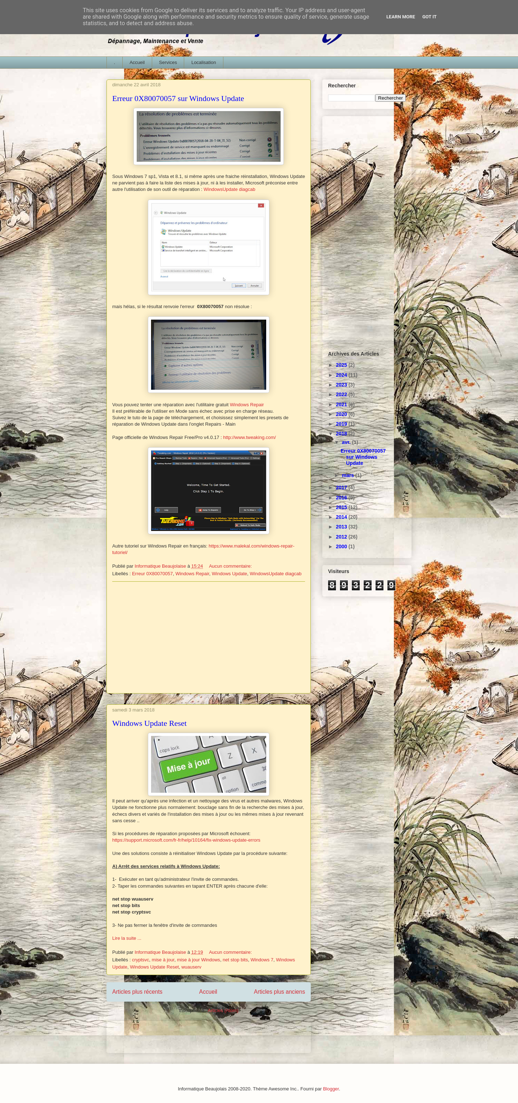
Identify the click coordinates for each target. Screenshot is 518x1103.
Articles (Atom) (223, 1010)
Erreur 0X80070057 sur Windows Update (178, 98)
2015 (342, 507)
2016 (342, 497)
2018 (342, 433)
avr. (347, 442)
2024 (342, 375)
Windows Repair (247, 404)
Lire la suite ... (126, 938)
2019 (342, 424)
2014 (342, 517)
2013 (342, 527)
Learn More (400, 16)
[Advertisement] (208, 637)
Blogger (331, 1088)
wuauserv (191, 967)
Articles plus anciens (279, 992)
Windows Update (229, 573)
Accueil (137, 62)
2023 (342, 385)
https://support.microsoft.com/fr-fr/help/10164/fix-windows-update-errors (186, 840)
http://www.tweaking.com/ (249, 437)
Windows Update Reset (149, 723)
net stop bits (235, 959)
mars (348, 475)
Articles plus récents (137, 992)
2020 (342, 414)
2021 (342, 404)
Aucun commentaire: (231, 566)
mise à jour (163, 959)
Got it (429, 16)
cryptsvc (140, 959)
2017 (342, 487)
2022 (342, 394)
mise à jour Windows (198, 959)
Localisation (203, 62)
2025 (342, 365)
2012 (342, 537)
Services (168, 62)
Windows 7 (261, 959)
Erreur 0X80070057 (152, 573)
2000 (342, 546)
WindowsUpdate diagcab (229, 189)
